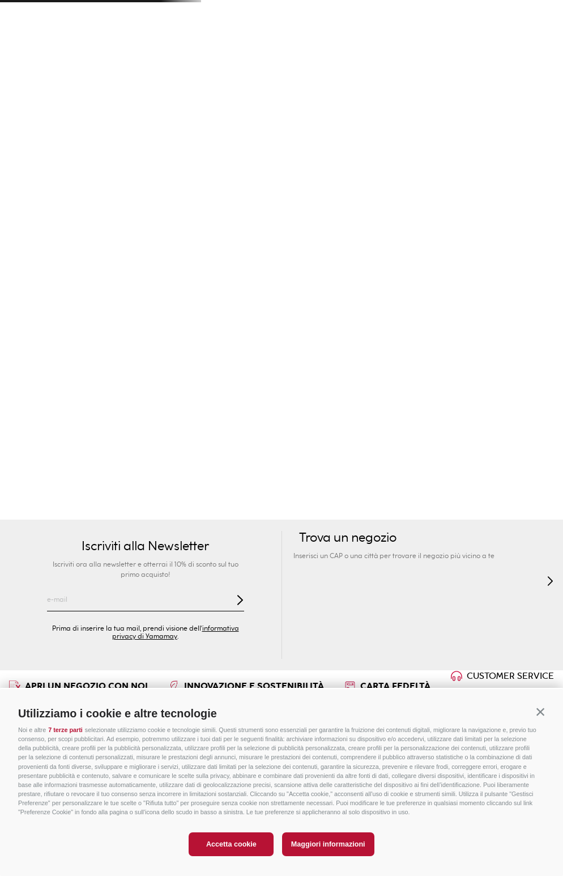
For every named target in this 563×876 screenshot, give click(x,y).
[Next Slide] (541, 14)
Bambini (236, 73)
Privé (327, 73)
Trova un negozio (101, 45)
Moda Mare (113, 96)
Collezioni (291, 96)
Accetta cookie (231, 844)
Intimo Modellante (431, 96)
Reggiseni (341, 96)
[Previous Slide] (21, 14)
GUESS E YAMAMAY (42, 96)
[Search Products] (448, 45)
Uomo (146, 73)
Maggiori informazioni (328, 844)
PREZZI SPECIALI (508, 73)
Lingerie (493, 96)
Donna (55, 73)
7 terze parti (65, 729)
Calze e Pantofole (83, 126)
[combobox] (415, 45)
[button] (540, 711)
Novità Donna (174, 96)
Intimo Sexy (237, 96)
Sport (417, 73)
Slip (378, 96)
